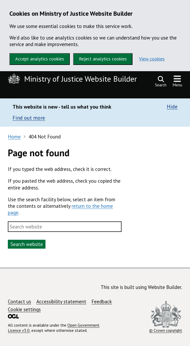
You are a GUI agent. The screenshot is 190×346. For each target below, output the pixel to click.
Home (14, 136)
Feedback (101, 301)
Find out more (29, 117)
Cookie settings (24, 309)
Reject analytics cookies (103, 59)
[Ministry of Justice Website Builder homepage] (74, 79)
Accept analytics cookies (39, 59)
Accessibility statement (61, 301)
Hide (172, 107)
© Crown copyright (165, 317)
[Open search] (160, 81)
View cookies (152, 59)
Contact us (19, 301)
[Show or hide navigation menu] (177, 81)
